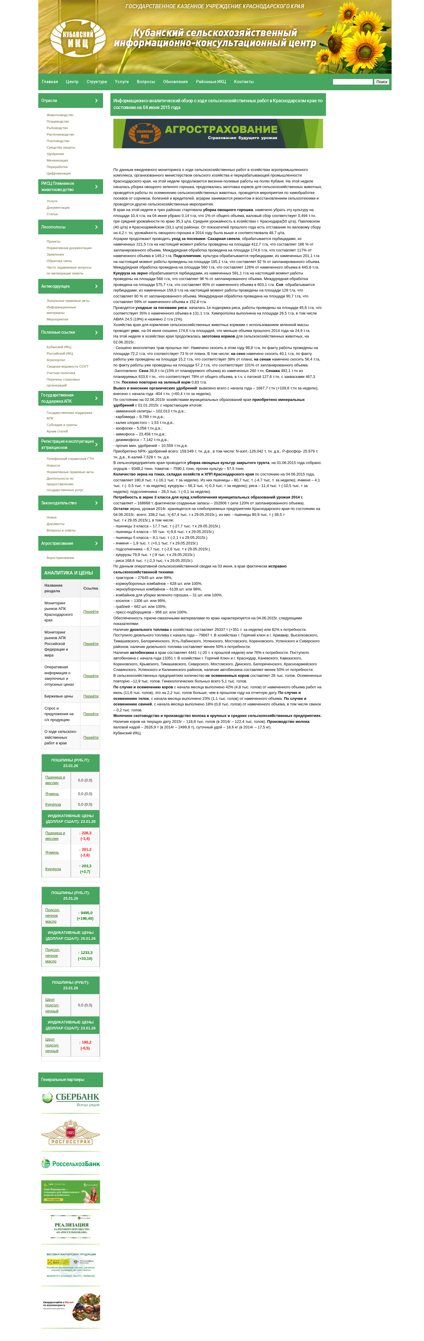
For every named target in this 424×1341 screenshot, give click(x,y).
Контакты (244, 81)
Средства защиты (61, 147)
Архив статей (57, 431)
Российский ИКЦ (60, 353)
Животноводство (60, 115)
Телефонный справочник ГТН (70, 458)
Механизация (57, 160)
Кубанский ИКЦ (59, 347)
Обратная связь (59, 261)
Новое (52, 517)
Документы (55, 524)
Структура (97, 81)
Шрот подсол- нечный (52, 1005)
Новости (53, 465)
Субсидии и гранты (62, 425)
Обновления (175, 81)
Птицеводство (58, 121)
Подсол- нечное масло (52, 916)
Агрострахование (60, 558)
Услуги (122, 81)
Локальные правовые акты (68, 300)
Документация (58, 207)
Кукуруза (53, 804)
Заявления (55, 254)
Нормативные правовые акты (70, 472)
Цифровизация (59, 173)
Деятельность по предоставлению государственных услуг (65, 484)
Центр (72, 81)
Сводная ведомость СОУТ (68, 366)
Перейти (91, 611)
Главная (50, 81)
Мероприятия (57, 319)
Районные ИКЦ (211, 81)
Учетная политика (61, 373)
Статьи (52, 214)
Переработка (57, 167)
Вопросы (146, 81)
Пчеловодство (58, 141)
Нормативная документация (69, 248)
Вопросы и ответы (61, 530)
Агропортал (56, 360)
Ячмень (52, 794)
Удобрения (55, 154)
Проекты (54, 241)
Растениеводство (60, 134)
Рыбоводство (57, 128)
